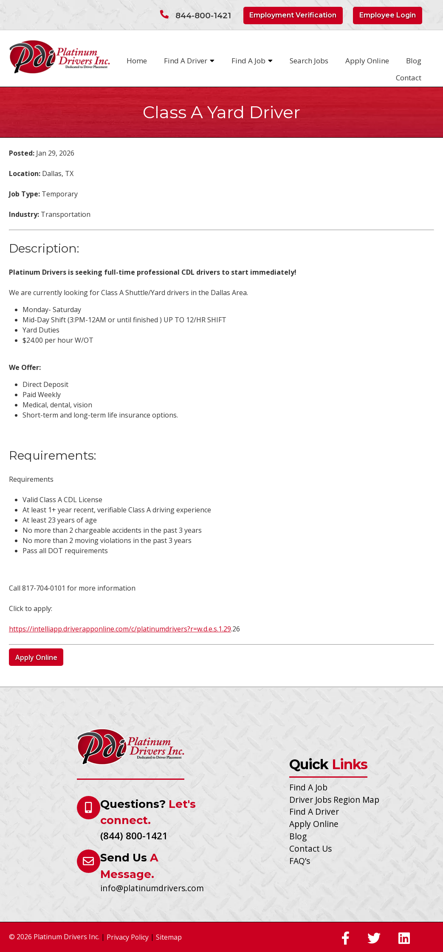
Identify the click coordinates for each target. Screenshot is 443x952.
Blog (413, 60)
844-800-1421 (203, 15)
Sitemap (169, 937)
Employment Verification (292, 15)
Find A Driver (189, 60)
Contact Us (310, 848)
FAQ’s (299, 861)
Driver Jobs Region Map (334, 799)
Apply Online (367, 60)
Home (137, 60)
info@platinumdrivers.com (152, 888)
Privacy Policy (128, 937)
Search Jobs (309, 60)
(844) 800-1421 (134, 835)
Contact (408, 77)
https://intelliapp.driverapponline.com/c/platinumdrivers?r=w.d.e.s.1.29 (120, 629)
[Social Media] (345, 939)
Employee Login (387, 15)
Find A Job (252, 60)
